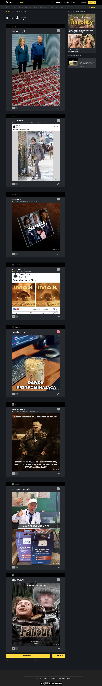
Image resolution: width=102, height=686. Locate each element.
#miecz (31, 411)
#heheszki (19, 411)
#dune (21, 201)
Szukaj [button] (93, 7)
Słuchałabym (17, 199)
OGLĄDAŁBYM (18, 580)
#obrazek (18, 334)
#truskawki (19, 32)
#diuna (18, 201)
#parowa (26, 491)
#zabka (18, 491)
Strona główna (10, 11)
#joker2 (43, 122)
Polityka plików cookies (64, 678)
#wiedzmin (24, 411)
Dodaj (22, 2)
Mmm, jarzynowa (19, 332)
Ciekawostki (28, 7)
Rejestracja (92, 2)
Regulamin (53, 678)
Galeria (21, 7)
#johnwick (26, 122)
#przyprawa (25, 201)
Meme (13, 334)
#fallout (25, 581)
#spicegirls (31, 201)
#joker (22, 122)
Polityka (36, 7)
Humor (15, 7)
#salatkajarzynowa (30, 334)
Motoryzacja (59, 7)
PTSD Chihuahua (19, 270)
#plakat (18, 271)
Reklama (46, 678)
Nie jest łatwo (17, 121)
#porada (22, 491)
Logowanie (83, 2)
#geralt (27, 411)
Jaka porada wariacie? (21, 489)
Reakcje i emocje (44, 7)
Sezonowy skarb (18, 31)
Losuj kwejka (58, 655)
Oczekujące (57, 2)
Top (74, 2)
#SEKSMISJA (29, 581)
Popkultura (14, 581)
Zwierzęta (8, 7)
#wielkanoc (23, 334)
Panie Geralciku (18, 409)
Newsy (52, 7)
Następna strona (28, 655)
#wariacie (36, 491)
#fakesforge (24, 32)
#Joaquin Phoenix (38, 122)
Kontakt (39, 678)
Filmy (67, 2)
